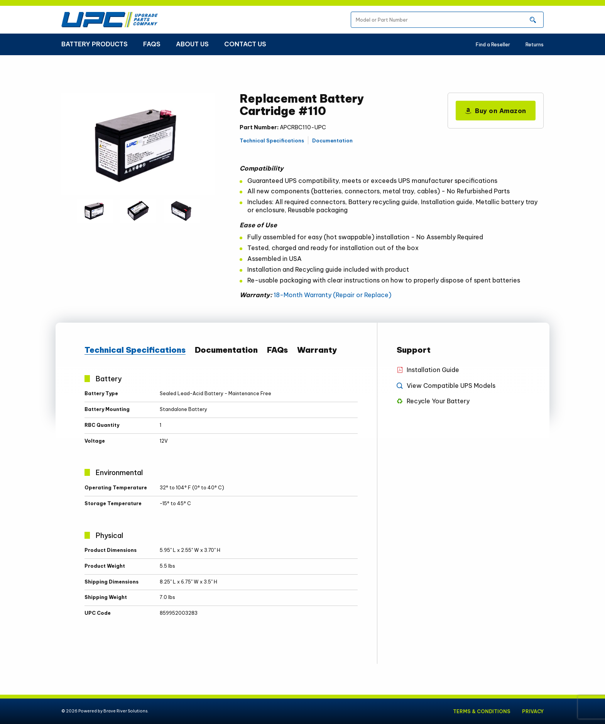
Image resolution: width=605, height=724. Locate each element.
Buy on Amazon (495, 111)
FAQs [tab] (277, 350)
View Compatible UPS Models (451, 385)
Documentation (332, 140)
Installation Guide (433, 370)
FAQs (152, 44)
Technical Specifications (272, 140)
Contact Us (245, 44)
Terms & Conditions (481, 711)
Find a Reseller (493, 44)
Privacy (533, 711)
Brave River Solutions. (126, 711)
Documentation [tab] (226, 350)
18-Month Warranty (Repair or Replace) (332, 295)
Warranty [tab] (317, 350)
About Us (192, 44)
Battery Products (94, 44)
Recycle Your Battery (438, 401)
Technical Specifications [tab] (135, 350)
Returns (535, 44)
